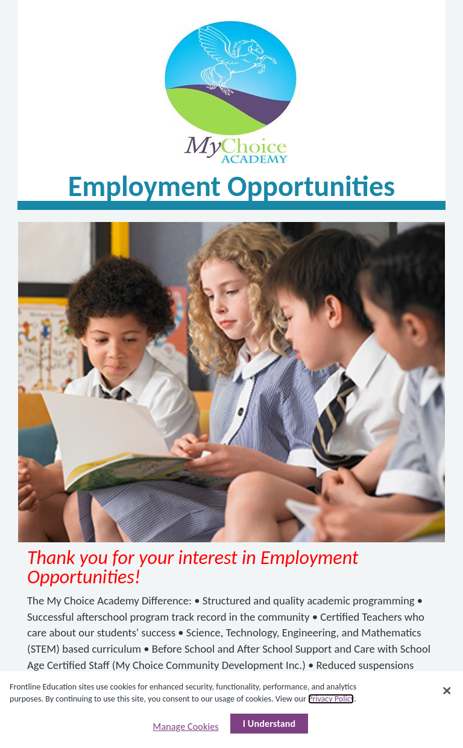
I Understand (269, 723)
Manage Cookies (186, 726)
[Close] (446, 690)
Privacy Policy (331, 699)
